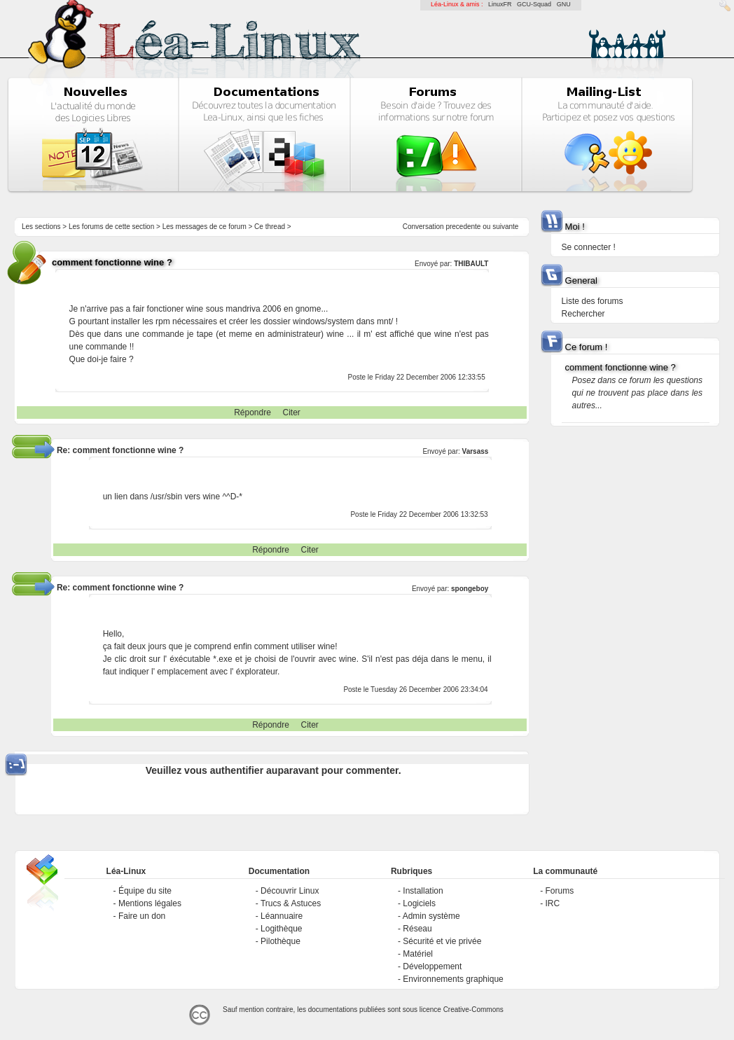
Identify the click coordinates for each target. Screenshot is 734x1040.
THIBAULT (471, 264)
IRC (553, 903)
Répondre (252, 412)
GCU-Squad (534, 4)
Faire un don (141, 916)
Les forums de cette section (111, 226)
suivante (505, 226)
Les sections (41, 226)
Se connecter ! (589, 247)
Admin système (431, 916)
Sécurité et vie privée (442, 941)
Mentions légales (149, 903)
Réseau (417, 929)
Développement (432, 966)
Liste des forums (592, 301)
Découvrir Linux (290, 891)
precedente (462, 226)
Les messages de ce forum (204, 226)
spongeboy (469, 588)
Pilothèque (280, 941)
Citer (291, 412)
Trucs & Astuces (291, 903)
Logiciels (419, 903)
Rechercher (583, 314)
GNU (564, 4)
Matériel (418, 954)
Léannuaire (282, 916)
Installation (423, 891)
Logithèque (281, 929)
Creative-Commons (473, 1009)
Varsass (475, 451)
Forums (560, 891)
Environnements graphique (453, 979)
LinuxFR (500, 4)
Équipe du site (145, 891)
